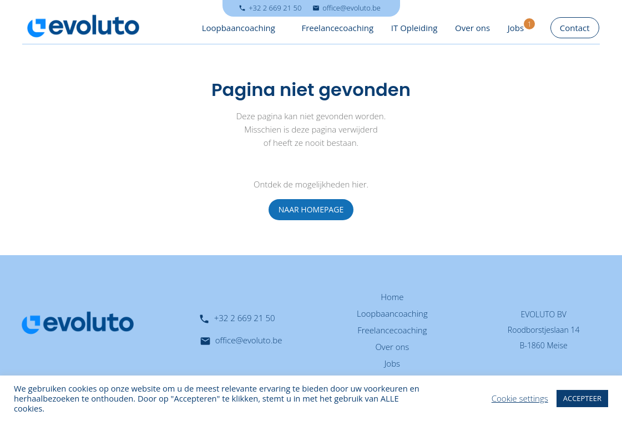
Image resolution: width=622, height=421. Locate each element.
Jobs (516, 27)
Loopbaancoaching (238, 27)
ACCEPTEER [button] (582, 398)
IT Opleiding (414, 27)
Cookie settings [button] (520, 398)
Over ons (472, 27)
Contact (575, 27)
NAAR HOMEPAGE (311, 209)
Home (392, 296)
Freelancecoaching (337, 27)
